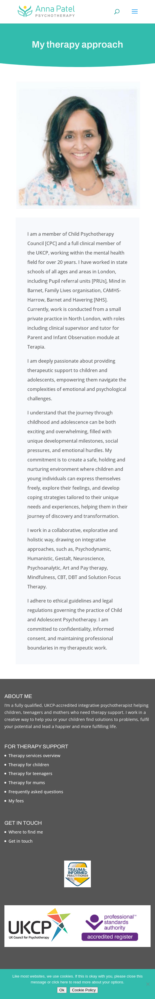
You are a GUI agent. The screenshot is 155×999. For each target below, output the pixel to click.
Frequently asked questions (36, 791)
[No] (148, 984)
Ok (61, 990)
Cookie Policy (84, 990)
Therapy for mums (27, 782)
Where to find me (26, 832)
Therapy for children (29, 764)
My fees (16, 801)
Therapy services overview (34, 755)
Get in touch (21, 841)
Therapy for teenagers (30, 773)
